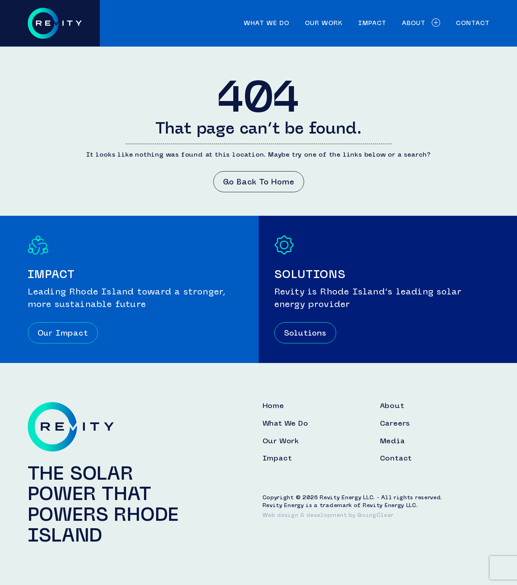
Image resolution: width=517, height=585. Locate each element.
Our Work (323, 23)
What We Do (266, 23)
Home (273, 406)
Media (392, 441)
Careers (395, 424)
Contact (473, 23)
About (421, 23)
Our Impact (63, 333)
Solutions (305, 333)
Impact (372, 23)
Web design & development (305, 515)
